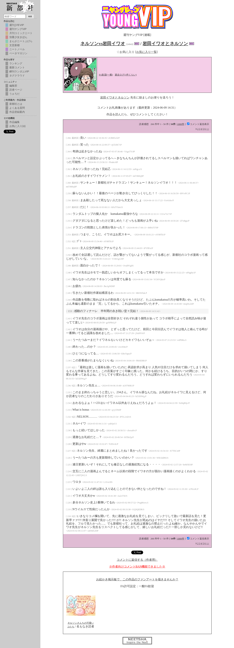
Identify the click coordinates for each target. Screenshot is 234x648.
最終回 (75, 138)
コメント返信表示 (198, 124)
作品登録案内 (17, 111)
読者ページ (15, 89)
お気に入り (126, 51)
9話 (74, 241)
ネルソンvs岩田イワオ (102, 43)
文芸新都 (14, 45)
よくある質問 (17, 107)
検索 (30, 16)
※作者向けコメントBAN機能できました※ (137, 566)
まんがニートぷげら (20, 41)
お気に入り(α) (17, 126)
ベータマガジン (18, 53)
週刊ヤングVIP (17, 29)
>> (207, 129)
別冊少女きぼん (18, 37)
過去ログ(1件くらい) (126, 74)
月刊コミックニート (20, 33)
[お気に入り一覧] (146, 51)
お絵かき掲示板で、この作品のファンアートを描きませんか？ (137, 579)
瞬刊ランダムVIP (19, 71)
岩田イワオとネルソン (165, 43)
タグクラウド (17, 75)
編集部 (13, 85)
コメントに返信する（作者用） (137, 559)
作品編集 (14, 122)
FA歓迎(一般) (106, 74)
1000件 (180, 124)
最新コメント (17, 67)
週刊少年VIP (16, 25)
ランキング (15, 63)
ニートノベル (17, 49)
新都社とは (15, 103)
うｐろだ (14, 93)
